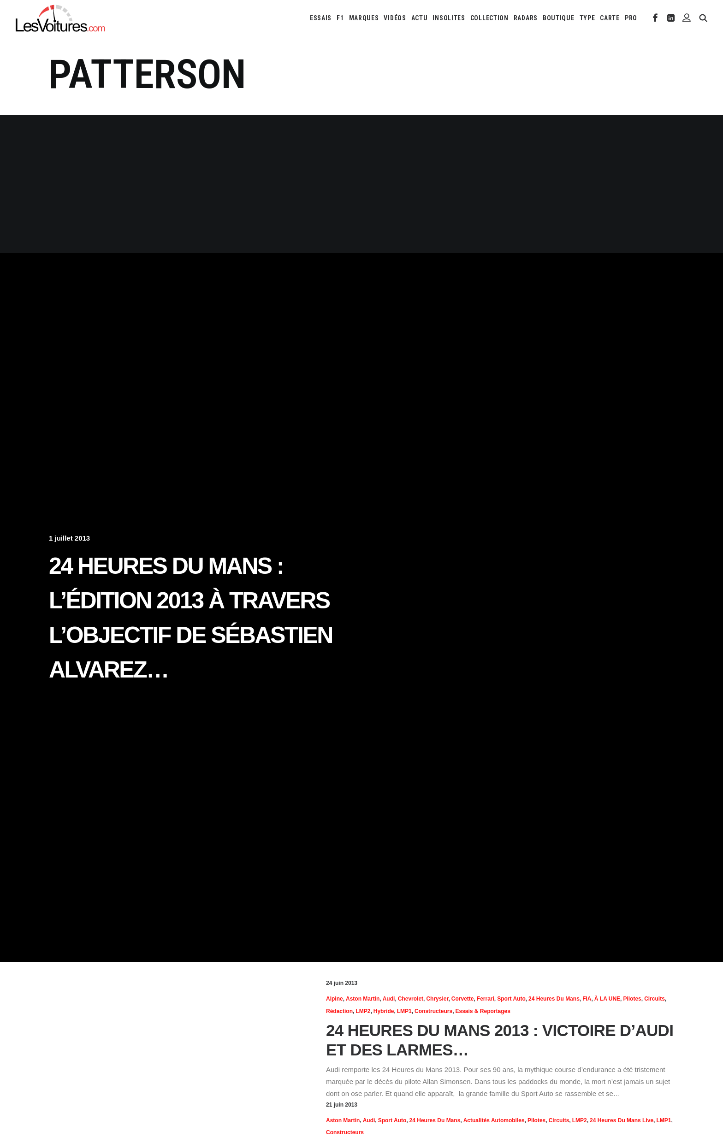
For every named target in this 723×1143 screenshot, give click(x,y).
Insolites (449, 18)
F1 (340, 18)
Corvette (462, 999)
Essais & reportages (482, 1011)
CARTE (610, 18)
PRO (631, 18)
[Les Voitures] (61, 18)
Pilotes (632, 999)
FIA (586, 999)
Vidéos (395, 18)
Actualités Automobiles (494, 1120)
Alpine (334, 999)
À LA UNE (607, 999)
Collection (489, 18)
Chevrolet (410, 999)
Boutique (559, 18)
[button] (655, 18)
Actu (419, 18)
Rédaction (339, 1011)
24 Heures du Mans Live (621, 1120)
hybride (383, 1011)
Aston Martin (362, 999)
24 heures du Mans (554, 999)
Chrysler (437, 999)
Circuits (654, 999)
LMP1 (404, 1011)
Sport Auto (511, 999)
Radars (526, 18)
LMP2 (363, 1011)
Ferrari (485, 999)
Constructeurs (433, 1011)
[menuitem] (320, 18)
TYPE (587, 18)
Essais (321, 18)
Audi (389, 999)
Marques (364, 18)
